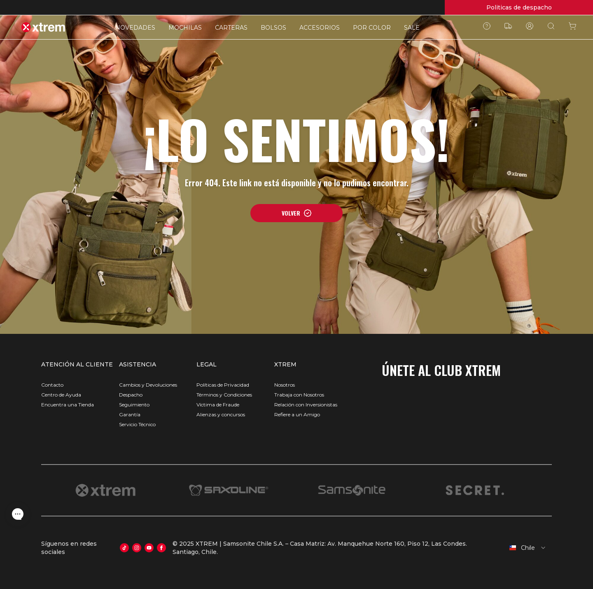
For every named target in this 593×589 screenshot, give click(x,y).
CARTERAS (231, 27)
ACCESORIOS (319, 27)
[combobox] (524, 548)
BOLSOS (273, 27)
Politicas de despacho (519, 7)
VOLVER (297, 213)
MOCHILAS (185, 27)
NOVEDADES (135, 27)
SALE (412, 27)
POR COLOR (372, 27)
